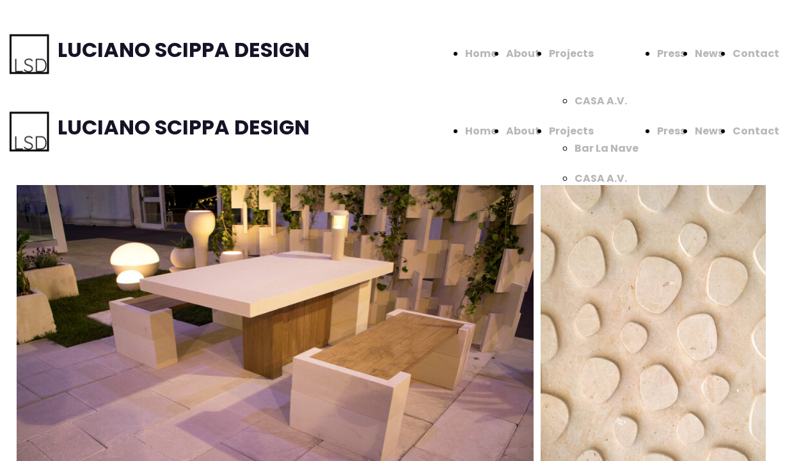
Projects (571, 53)
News (709, 53)
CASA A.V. (601, 100)
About (523, 53)
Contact (756, 53)
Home (481, 53)
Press (671, 53)
